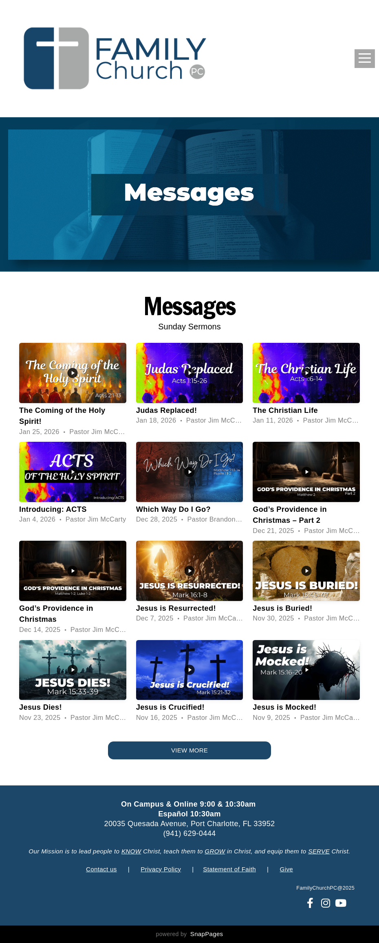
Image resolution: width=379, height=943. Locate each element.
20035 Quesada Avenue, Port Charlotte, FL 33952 (189, 824)
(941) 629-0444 (189, 833)
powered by (189, 934)
